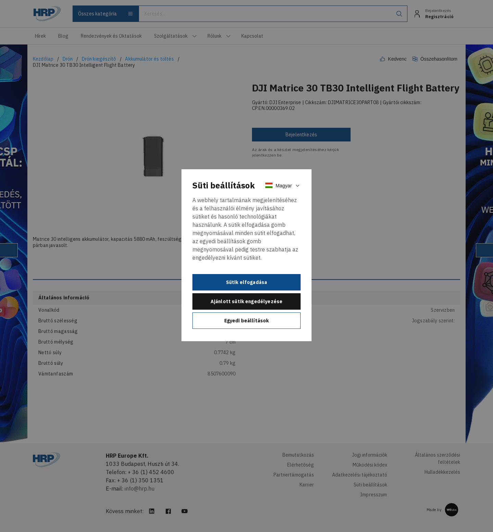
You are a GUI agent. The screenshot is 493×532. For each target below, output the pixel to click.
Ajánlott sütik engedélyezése (246, 301)
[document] (246, 255)
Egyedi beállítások (246, 321)
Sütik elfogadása (246, 282)
